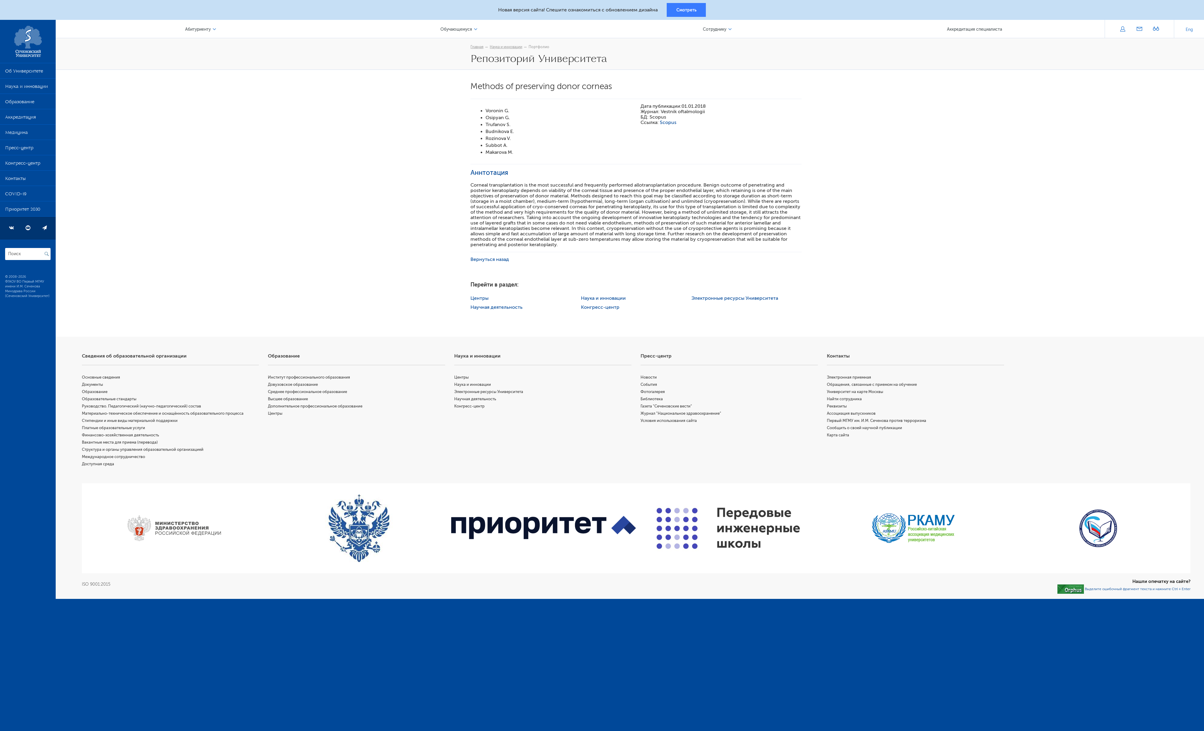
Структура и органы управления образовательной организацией (143, 449)
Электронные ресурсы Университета (735, 298)
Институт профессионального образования (310, 377)
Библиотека (652, 399)
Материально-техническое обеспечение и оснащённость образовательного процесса (163, 413)
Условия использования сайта (669, 420)
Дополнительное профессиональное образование (316, 406)
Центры (480, 298)
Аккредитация (20, 118)
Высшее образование (289, 399)
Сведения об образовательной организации (135, 356)
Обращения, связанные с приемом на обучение (872, 384)
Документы (93, 384)
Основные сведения (102, 377)
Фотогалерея (653, 391)
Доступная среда (99, 464)
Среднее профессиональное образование (308, 391)
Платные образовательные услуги (114, 428)
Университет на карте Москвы (855, 391)
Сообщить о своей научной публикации (864, 428)
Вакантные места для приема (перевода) (121, 442)
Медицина (16, 134)
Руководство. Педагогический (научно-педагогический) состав (142, 406)
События (649, 384)
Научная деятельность (497, 307)
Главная (477, 47)
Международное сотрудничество (114, 456)
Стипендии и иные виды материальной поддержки (130, 420)
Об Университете (24, 72)
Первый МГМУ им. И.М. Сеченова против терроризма (876, 420)
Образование (19, 103)
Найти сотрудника (844, 399)
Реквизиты (837, 406)
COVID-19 (15, 195)
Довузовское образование (294, 384)
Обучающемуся (457, 29)
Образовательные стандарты (110, 399)
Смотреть (686, 10)
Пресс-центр (19, 149)
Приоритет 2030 (22, 210)
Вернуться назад (490, 259)
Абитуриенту (199, 29)
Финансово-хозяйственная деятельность (121, 435)
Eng (1189, 30)
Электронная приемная (849, 377)
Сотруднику (715, 29)
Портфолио (539, 47)
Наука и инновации (26, 88)
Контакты (15, 180)
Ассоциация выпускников (851, 413)
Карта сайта (838, 435)
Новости (649, 377)
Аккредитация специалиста (974, 29)
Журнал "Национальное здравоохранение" (681, 413)
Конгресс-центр (22, 164)
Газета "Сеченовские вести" (667, 406)
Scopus (668, 122)
